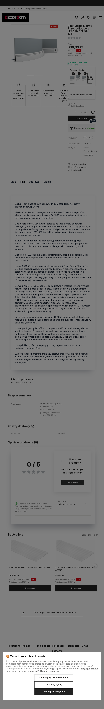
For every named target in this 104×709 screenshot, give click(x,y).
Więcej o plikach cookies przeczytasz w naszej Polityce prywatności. (52, 669)
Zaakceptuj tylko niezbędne (54, 677)
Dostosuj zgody (54, 684)
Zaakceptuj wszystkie (53, 691)
